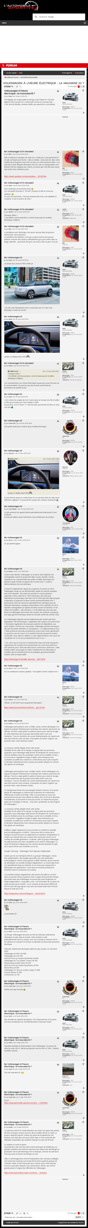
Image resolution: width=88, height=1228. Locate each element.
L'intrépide (66, 523)
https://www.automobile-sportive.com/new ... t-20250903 (25, 1103)
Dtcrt (64, 554)
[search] (58, 16)
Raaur (64, 371)
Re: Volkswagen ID (13, 257)
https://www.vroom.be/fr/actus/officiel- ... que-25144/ (24, 707)
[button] (84, 86)
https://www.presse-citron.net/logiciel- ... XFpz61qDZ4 (24, 893)
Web (64, 103)
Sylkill (64, 209)
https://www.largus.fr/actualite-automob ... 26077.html (24, 659)
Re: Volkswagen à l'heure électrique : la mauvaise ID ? (18, 927)
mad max (65, 436)
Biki (63, 168)
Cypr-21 (65, 1076)
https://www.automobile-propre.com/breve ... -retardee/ (25, 1173)
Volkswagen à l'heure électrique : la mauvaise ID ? (43, 83)
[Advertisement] (44, 44)
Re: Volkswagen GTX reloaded (18, 151)
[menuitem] (19, 73)
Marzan (65, 467)
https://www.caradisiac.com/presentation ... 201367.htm (25, 176)
